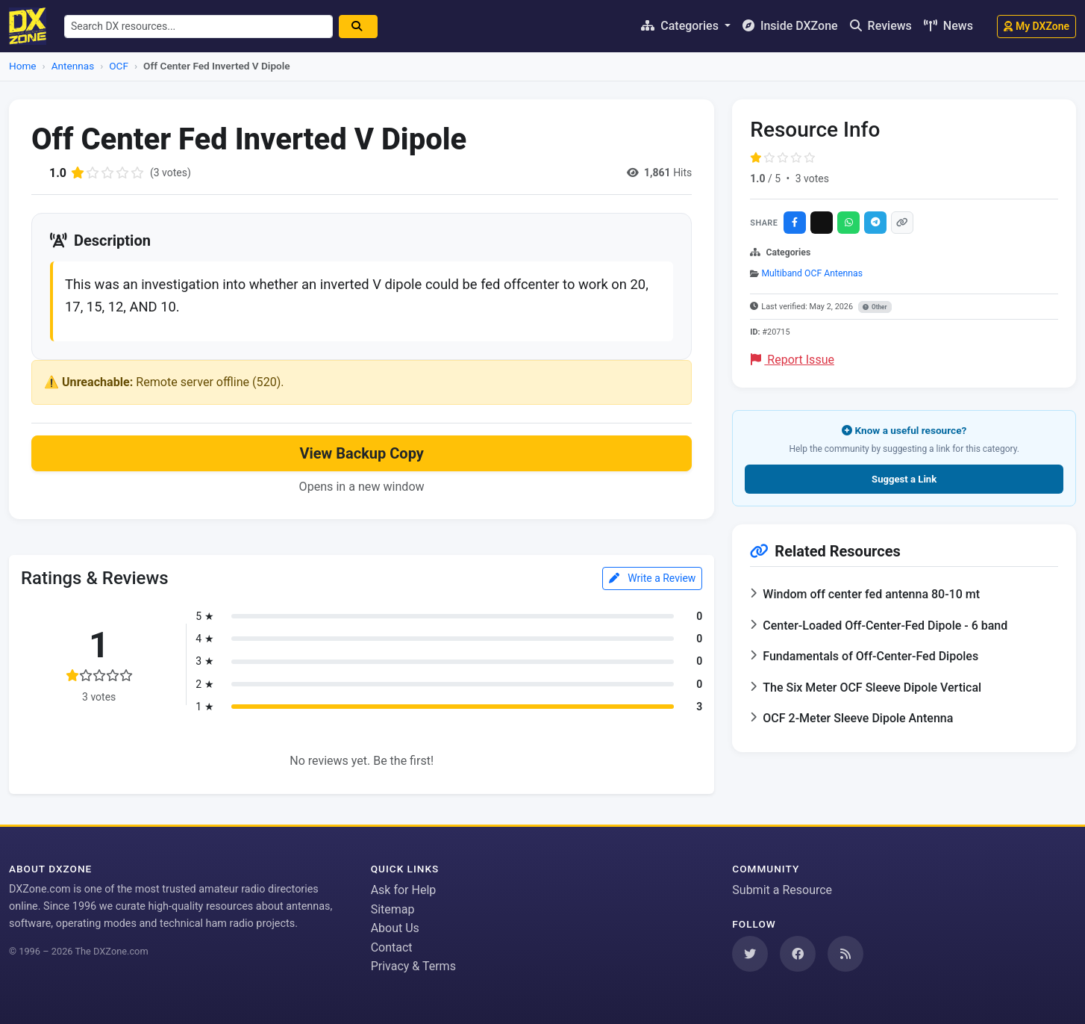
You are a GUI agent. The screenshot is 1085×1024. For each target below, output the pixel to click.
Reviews (881, 26)
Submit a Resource (782, 890)
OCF (118, 66)
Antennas (72, 66)
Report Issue (792, 360)
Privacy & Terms (413, 966)
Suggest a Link (904, 479)
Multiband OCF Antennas (812, 273)
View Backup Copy (361, 453)
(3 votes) (170, 173)
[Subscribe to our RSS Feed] (845, 954)
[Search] (358, 26)
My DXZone (1036, 26)
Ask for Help (404, 890)
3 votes (812, 178)
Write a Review (652, 578)
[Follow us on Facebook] (798, 954)
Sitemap (393, 909)
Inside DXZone (790, 26)
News (948, 26)
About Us (395, 928)
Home (23, 66)
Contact (392, 947)
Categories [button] (681, 26)
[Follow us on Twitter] (750, 954)
